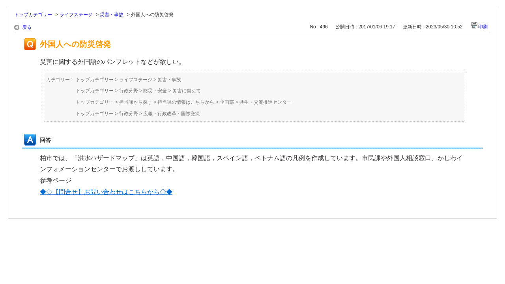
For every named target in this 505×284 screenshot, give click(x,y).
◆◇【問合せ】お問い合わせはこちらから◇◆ (106, 192)
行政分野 (128, 90)
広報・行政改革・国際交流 (171, 113)
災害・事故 (111, 14)
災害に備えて (186, 90)
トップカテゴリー (33, 14)
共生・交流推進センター (265, 102)
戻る (27, 27)
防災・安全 (155, 90)
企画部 (227, 102)
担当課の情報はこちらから (185, 102)
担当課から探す (135, 102)
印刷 (483, 27)
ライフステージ (76, 14)
